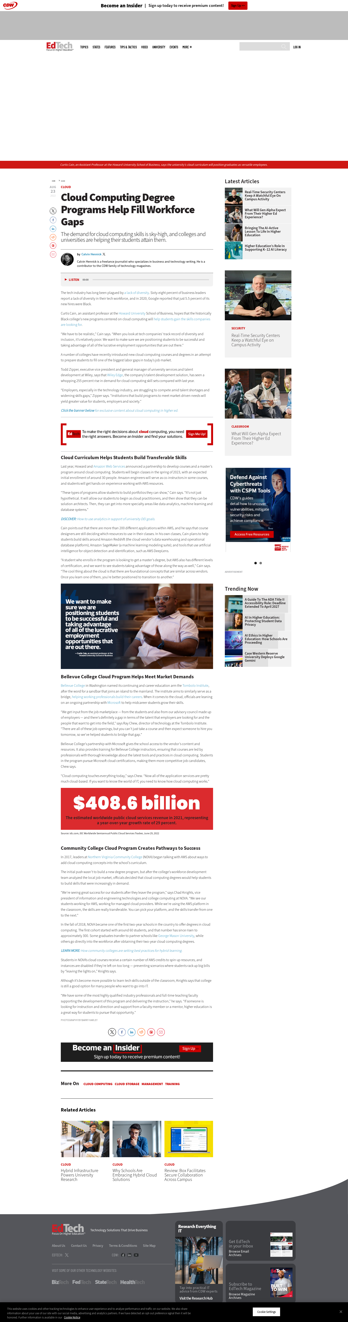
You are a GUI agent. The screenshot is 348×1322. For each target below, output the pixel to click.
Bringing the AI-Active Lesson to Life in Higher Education (263, 231)
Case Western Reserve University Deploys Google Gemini (265, 712)
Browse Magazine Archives (242, 1296)
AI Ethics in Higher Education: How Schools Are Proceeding (266, 694)
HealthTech (133, 1282)
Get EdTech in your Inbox (241, 1243)
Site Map (149, 1245)
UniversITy (158, 47)
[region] (174, 1312)
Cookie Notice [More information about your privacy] (72, 1317)
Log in (297, 47)
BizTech (60, 1282)
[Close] (341, 1311)
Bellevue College (73, 685)
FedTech (82, 1282)
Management (152, 1084)
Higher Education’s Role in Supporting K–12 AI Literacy (266, 247)
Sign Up (236, 6)
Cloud (63, 181)
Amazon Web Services (109, 466)
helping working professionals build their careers (107, 696)
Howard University (132, 313)
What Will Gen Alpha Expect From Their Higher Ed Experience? (265, 213)
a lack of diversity (136, 292)
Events (174, 47)
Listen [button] (74, 279)
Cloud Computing (98, 1084)
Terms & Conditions (123, 1245)
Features (110, 47)
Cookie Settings (266, 1312)
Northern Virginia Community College (115, 857)
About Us (58, 1245)
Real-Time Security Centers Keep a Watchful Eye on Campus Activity (265, 195)
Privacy (98, 1245)
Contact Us (79, 1245)
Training (172, 1084)
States (96, 47)
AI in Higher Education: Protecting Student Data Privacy (263, 676)
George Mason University (176, 935)
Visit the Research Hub (196, 1298)
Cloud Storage (127, 1084)
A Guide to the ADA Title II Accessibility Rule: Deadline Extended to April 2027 (265, 658)
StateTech (106, 1282)
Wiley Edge (115, 375)
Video (144, 47)
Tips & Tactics (128, 47)
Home (53, 181)
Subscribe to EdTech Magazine (245, 1286)
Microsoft (114, 702)
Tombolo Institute (195, 685)
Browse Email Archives (239, 1253)
